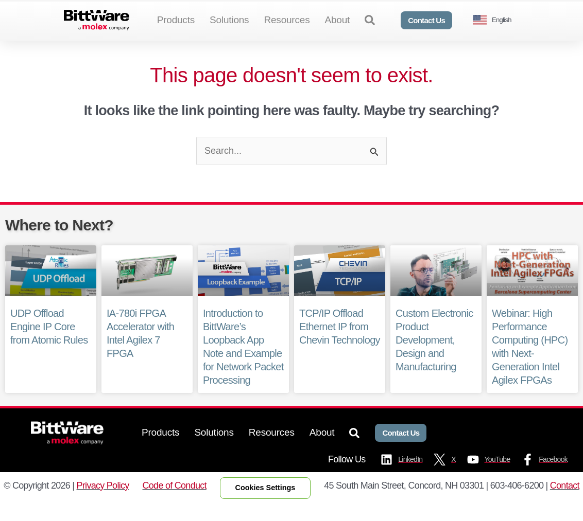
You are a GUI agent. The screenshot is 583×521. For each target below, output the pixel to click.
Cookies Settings (265, 504)
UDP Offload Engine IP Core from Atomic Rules (49, 344)
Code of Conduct (175, 502)
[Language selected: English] (496, 20)
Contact (564, 502)
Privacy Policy (103, 502)
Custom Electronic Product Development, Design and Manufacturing (434, 357)
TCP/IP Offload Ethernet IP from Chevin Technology (339, 344)
